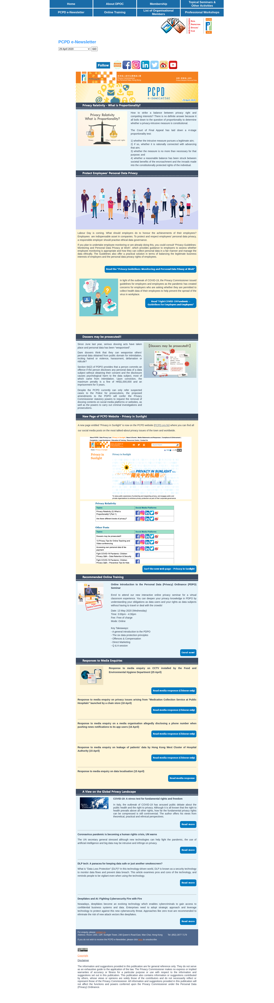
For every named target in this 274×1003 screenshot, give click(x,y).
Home (71, 4)
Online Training (114, 12)
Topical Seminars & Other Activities (202, 4)
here (140, 939)
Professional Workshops (202, 12)
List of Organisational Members (158, 12)
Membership (158, 4)
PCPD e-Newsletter (71, 12)
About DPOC (115, 4)
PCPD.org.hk (162, 425)
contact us (101, 932)
